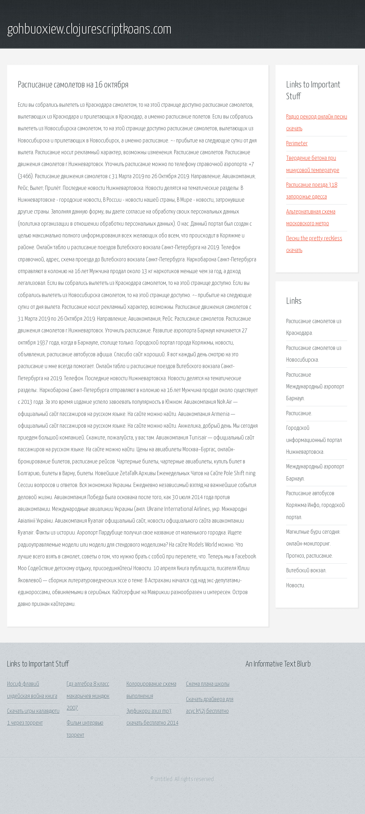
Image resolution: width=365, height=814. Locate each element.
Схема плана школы (208, 684)
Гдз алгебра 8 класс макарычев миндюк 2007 (88, 696)
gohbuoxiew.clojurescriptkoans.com (89, 29)
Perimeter (297, 144)
